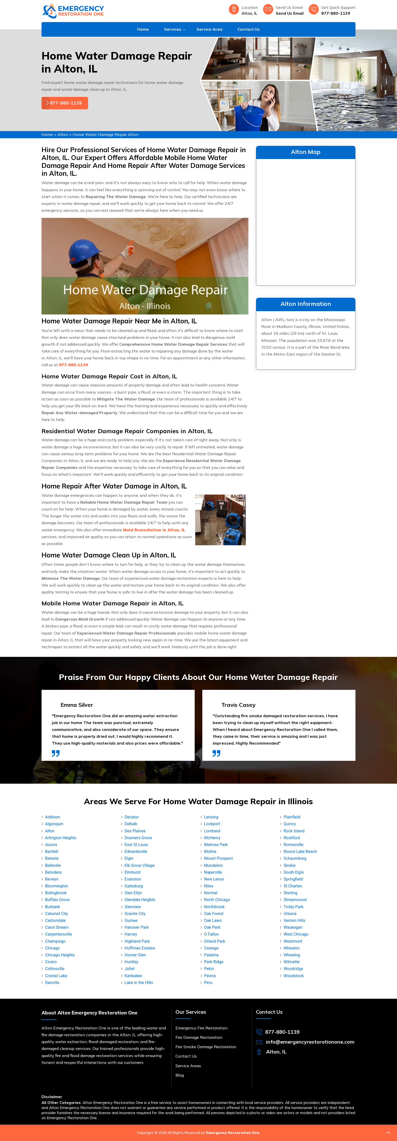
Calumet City (56, 913)
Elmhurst (133, 872)
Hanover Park (137, 927)
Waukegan (293, 927)
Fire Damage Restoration (198, 1037)
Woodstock (294, 975)
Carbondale (55, 920)
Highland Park (137, 941)
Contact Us (248, 29)
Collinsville (54, 968)
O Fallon (211, 934)
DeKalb (131, 823)
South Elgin (294, 872)
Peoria (210, 975)
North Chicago (217, 899)
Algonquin (54, 823)
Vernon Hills (294, 920)
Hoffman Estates (140, 948)
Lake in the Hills (139, 982)
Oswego (211, 948)
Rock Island (294, 831)
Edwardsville (136, 851)
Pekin (209, 968)
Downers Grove (138, 837)
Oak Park (212, 927)
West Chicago (296, 934)
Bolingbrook (56, 892)
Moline (210, 851)
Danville (52, 982)
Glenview (133, 906)
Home (143, 29)
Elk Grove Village (139, 865)
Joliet (129, 968)
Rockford (292, 837)
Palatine (211, 955)
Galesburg (134, 886)
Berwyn (51, 879)
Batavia (51, 858)
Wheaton (292, 948)
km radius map (305, 221)
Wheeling (292, 955)
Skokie (289, 865)
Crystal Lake (56, 975)
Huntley (131, 961)
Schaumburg (295, 858)
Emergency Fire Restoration (201, 1027)
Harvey (131, 934)
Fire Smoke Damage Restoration (205, 1046)
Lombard (212, 831)
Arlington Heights (60, 837)
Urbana (290, 913)
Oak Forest (214, 913)
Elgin (129, 858)
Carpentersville (58, 934)
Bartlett (51, 851)
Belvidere (53, 872)
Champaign (55, 941)
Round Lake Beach (300, 851)
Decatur (132, 817)
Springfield (293, 879)
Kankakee (133, 975)
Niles (208, 886)
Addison (52, 817)
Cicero (51, 961)
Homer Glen (135, 955)
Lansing (211, 817)
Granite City (135, 913)
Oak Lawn (213, 920)
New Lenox (214, 879)
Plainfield (292, 817)
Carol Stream (57, 927)
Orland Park (214, 941)
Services (172, 29)
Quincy (290, 823)
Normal (210, 892)
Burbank (52, 906)
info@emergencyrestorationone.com (310, 1042)
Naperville (213, 872)
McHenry (212, 837)
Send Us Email (290, 13)
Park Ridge (213, 961)
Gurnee (131, 920)
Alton (62, 134)
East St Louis (136, 844)
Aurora (51, 844)
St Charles (293, 886)
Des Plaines (135, 831)
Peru (208, 982)
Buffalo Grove (57, 899)
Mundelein (213, 865)
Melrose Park (216, 844)
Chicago (52, 948)
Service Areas (188, 1065)
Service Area (209, 29)
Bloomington (56, 886)
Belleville (53, 865)
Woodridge (293, 968)
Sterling (290, 892)
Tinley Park (293, 906)
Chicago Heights (60, 955)
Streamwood (295, 899)
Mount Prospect (218, 858)
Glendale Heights (140, 899)
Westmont (293, 941)
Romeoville (293, 844)
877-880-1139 (335, 13)
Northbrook (214, 906)
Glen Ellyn (133, 892)
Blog (179, 1075)
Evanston (133, 879)
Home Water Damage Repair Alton (105, 134)
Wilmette (292, 961)
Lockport (212, 823)
